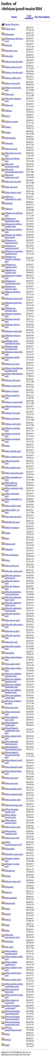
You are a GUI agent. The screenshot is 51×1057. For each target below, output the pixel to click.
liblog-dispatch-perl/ (14, 767)
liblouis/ (8, 892)
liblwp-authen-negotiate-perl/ (11, 952)
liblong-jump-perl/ (13, 881)
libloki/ (8, 876)
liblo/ (7, 538)
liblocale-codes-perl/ (14, 571)
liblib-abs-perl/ (11, 187)
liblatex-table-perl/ (13, 78)
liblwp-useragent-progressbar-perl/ (12, 1023)
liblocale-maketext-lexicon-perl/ (13, 609)
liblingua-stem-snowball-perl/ (11, 347)
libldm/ (8, 132)
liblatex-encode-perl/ (14, 72)
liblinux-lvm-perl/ (12, 413)
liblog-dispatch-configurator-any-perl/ (12, 730)
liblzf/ (7, 1045)
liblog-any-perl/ (11, 707)
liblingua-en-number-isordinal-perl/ (14, 252)
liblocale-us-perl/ (12, 631)
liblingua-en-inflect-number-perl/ (13, 225)
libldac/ (8, 127)
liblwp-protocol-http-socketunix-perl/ (14, 985)
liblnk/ (7, 533)
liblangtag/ (9, 34)
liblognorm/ (10, 870)
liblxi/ (7, 1034)
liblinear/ (9, 209)
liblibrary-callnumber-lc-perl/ (13, 198)
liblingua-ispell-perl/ (14, 298)
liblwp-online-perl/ (13, 979)
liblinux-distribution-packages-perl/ (14, 369)
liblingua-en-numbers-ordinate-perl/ (13, 259)
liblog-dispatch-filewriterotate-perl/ (13, 748)
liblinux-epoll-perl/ (13, 386)
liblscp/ (8, 919)
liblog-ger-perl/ (11, 783)
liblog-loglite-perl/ (13, 800)
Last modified (29, 16)
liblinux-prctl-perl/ (13, 424)
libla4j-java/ (10, 29)
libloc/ (7, 560)
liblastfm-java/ (11, 50)
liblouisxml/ (10, 903)
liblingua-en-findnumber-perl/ (12, 219)
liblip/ (7, 446)
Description (44, 17)
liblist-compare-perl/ (14, 456)
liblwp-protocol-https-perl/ (12, 990)
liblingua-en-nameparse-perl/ (12, 247)
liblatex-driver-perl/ (13, 67)
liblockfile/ (9, 653)
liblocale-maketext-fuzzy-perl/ (13, 598)
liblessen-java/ (11, 149)
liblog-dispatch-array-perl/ (11, 718)
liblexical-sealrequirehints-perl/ (14, 170)
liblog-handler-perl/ (13, 789)
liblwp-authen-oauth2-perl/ (11, 963)
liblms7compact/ (12, 527)
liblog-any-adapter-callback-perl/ (13, 674)
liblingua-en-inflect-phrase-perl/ (13, 236)
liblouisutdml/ (11, 898)
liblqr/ (7, 909)
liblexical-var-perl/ (13, 181)
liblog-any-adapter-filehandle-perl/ (13, 685)
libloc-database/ (11, 555)
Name (14, 17)
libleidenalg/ (10, 138)
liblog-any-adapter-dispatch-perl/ (13, 680)
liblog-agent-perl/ (12, 664)
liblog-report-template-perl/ (11, 832)
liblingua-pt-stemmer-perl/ (11, 309)
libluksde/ (9, 941)
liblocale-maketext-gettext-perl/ (13, 604)
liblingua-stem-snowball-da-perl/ (12, 342)
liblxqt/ (8, 1039)
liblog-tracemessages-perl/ (13, 843)
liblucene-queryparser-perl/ (12, 936)
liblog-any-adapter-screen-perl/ (13, 696)
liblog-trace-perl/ (12, 838)
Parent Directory (12, 24)
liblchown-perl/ (11, 121)
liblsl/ (7, 925)
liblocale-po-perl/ (12, 620)
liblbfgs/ (8, 110)
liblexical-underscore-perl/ (12, 176)
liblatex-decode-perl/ (14, 61)
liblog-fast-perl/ (11, 778)
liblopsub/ (9, 887)
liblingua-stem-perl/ (13, 331)
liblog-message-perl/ (14, 805)
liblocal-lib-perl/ (12, 566)
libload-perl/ (10, 544)
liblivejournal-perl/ (13, 516)
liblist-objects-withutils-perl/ (11, 484)
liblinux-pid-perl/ (12, 418)
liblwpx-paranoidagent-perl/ (13, 1028)
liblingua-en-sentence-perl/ (11, 265)
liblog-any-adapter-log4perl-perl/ (13, 691)
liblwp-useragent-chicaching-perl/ (12, 1012)
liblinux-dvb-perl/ (12, 380)
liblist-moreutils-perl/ (14, 473)
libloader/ (9, 549)
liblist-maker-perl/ (13, 467)
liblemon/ (9, 143)
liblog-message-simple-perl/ (12, 810)
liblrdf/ (8, 914)
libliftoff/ (9, 203)
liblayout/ (9, 105)
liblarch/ (8, 45)
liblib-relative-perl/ (13, 192)
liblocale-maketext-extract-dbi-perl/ (13, 593)
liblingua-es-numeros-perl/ (11, 287)
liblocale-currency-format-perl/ (13, 576)
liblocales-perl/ (11, 642)
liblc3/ (7, 116)
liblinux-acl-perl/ (12, 364)
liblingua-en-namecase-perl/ (11, 241)
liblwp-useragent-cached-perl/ (12, 1007)
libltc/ (7, 930)
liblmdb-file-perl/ (12, 522)
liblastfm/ (9, 56)
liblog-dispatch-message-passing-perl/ (12, 754)
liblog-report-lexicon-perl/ (10, 816)
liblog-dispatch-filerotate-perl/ (11, 742)
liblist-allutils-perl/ (13, 451)
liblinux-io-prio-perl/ (14, 402)
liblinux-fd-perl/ (12, 391)
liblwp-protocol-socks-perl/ (12, 1001)
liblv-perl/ (9, 947)
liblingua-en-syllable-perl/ (10, 271)
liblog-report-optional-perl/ (11, 821)
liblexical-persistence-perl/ (12, 165)
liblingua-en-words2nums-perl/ (13, 282)
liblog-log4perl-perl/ (14, 794)
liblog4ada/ (10, 849)
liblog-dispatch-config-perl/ (11, 723)
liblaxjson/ (9, 94)
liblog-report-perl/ (13, 827)
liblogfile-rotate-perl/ (14, 854)
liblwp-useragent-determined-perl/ (12, 1017)
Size (36, 17)
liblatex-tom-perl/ (12, 83)
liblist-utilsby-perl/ (13, 506)
